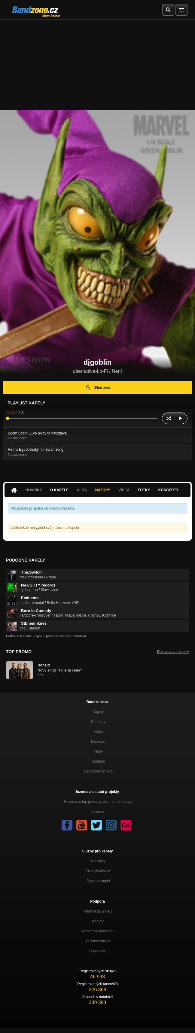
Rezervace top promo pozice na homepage (98, 802)
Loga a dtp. (98, 951)
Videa (123, 490)
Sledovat (97, 387)
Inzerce (98, 811)
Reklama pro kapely (173, 652)
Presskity (98, 861)
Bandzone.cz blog (98, 771)
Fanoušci (98, 741)
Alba (82, 490)
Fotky (144, 490)
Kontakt (98, 921)
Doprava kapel (98, 881)
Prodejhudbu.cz (98, 871)
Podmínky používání (98, 931)
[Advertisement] (97, 65)
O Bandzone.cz (98, 941)
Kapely (98, 712)
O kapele (59, 490)
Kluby (98, 751)
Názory (102, 490)
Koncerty (168, 490)
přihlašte (67, 508)
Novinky (34, 490)
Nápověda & (98, 911)
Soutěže (98, 761)
